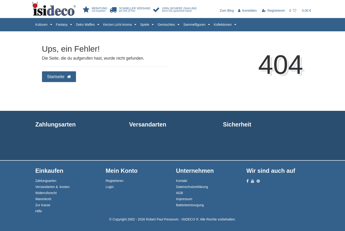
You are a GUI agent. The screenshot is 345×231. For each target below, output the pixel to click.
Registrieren (114, 181)
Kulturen (42, 24)
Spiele (145, 24)
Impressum (184, 199)
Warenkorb (43, 199)
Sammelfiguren (194, 24)
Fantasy (62, 24)
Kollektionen (223, 24)
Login (110, 187)
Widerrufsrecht (46, 193)
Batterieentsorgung (190, 205)
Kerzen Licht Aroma (118, 24)
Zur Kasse (42, 205)
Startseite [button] (59, 76)
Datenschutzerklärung (192, 187)
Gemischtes (167, 24)
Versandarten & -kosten (52, 187)
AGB (179, 193)
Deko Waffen (86, 24)
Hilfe (38, 211)
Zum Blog (227, 10)
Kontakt (181, 181)
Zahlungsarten (46, 181)
